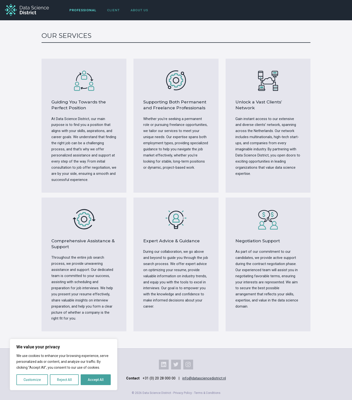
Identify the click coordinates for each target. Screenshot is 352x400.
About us (139, 10)
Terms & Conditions (207, 393)
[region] (63, 364)
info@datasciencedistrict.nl (204, 378)
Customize (32, 380)
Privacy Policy (182, 393)
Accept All (96, 380)
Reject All (64, 380)
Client (113, 10)
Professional (82, 10)
